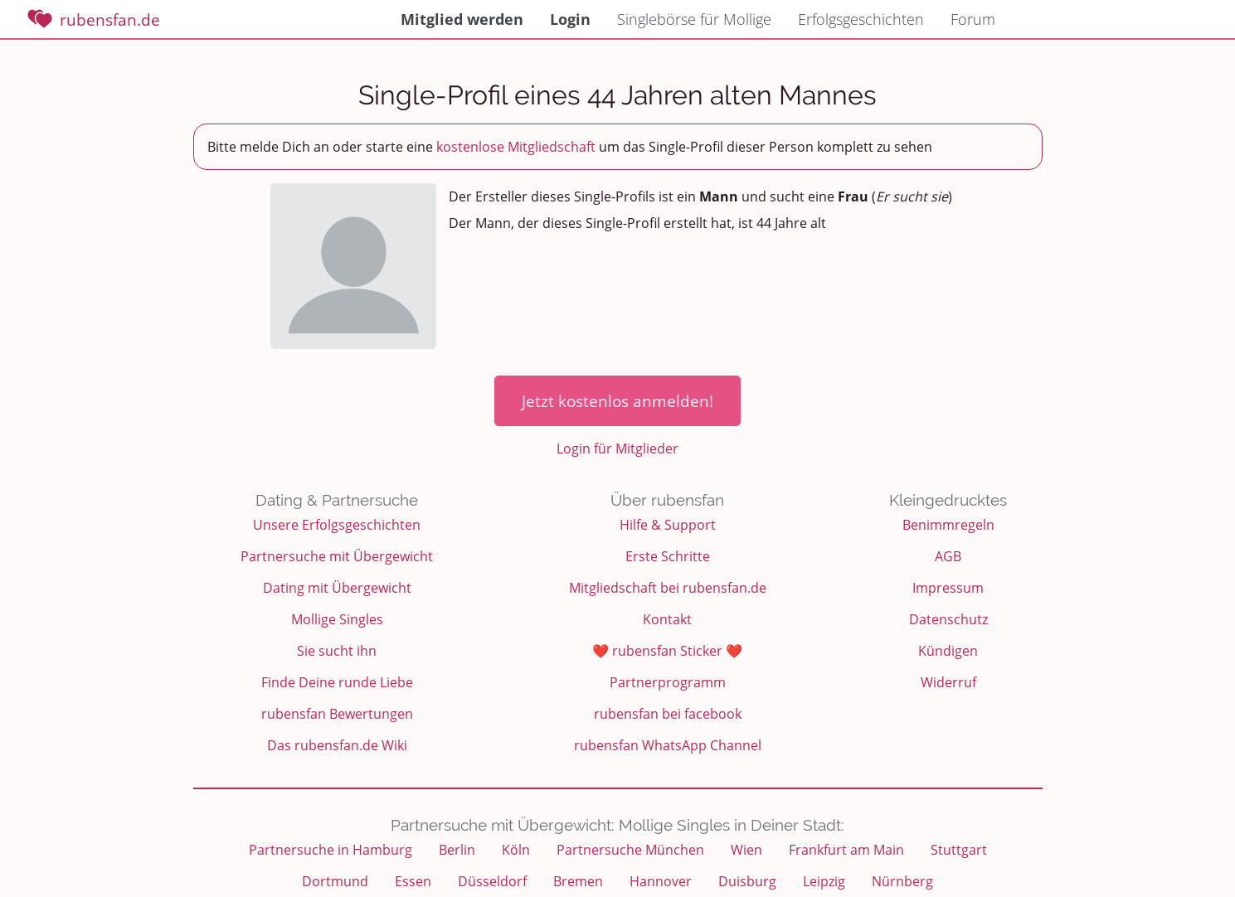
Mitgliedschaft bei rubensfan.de (667, 588)
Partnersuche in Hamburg (330, 850)
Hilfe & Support (668, 525)
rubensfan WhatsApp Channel (667, 745)
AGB (948, 556)
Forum (973, 19)
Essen (413, 881)
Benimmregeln (948, 525)
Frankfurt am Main (846, 850)
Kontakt (667, 619)
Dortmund (335, 881)
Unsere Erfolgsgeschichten (337, 525)
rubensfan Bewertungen (337, 714)
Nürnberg (902, 881)
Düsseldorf (492, 881)
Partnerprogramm (668, 682)
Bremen (578, 881)
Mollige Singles (337, 619)
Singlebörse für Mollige (694, 19)
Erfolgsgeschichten (861, 19)
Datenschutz (948, 619)
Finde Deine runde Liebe (337, 682)
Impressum (948, 588)
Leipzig (824, 881)
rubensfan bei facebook (667, 714)
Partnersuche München (630, 850)
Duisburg (747, 881)
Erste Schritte (667, 556)
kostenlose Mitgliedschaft (516, 147)
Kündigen (948, 651)
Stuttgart (959, 850)
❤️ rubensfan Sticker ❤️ (667, 651)
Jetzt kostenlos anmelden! (617, 401)
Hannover (661, 881)
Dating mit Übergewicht (337, 588)
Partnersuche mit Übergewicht (337, 556)
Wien (746, 850)
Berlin (457, 850)
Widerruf (948, 682)
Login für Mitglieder (617, 448)
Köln (516, 850)
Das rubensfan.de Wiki (337, 745)
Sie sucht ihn (337, 651)
